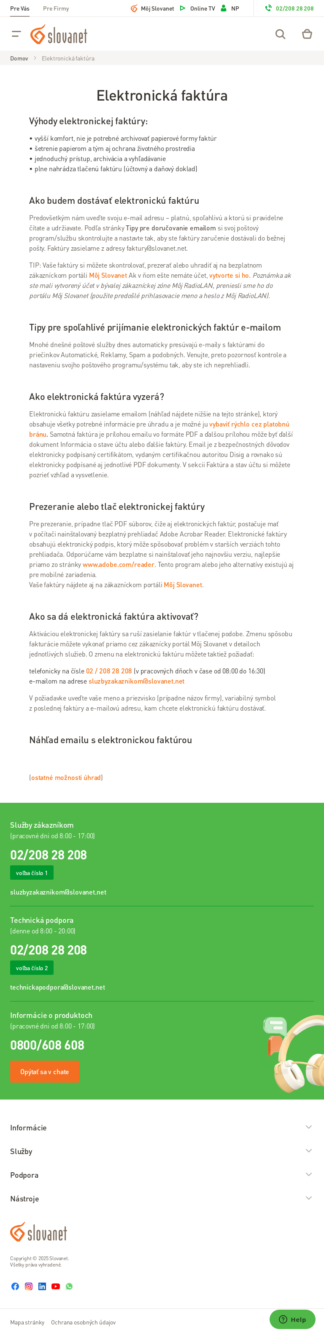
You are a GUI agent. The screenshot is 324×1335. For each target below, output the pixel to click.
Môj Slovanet (152, 8)
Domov (19, 58)
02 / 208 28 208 (109, 670)
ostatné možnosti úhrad (66, 777)
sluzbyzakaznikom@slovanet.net (58, 891)
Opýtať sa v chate (44, 1071)
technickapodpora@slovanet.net (57, 986)
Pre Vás (20, 8)
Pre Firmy (56, 8)
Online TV (196, 8)
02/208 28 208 (289, 8)
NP (229, 8)
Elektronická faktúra (68, 58)
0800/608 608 (47, 1044)
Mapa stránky (27, 1322)
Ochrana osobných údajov (83, 1322)
